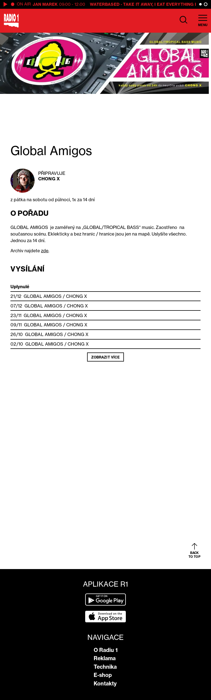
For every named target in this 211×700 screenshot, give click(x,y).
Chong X (49, 178)
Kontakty (105, 683)
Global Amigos (43, 296)
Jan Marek (45, 4)
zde (44, 250)
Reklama (105, 658)
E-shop (103, 675)
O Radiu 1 (106, 650)
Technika (105, 666)
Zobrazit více (105, 357)
